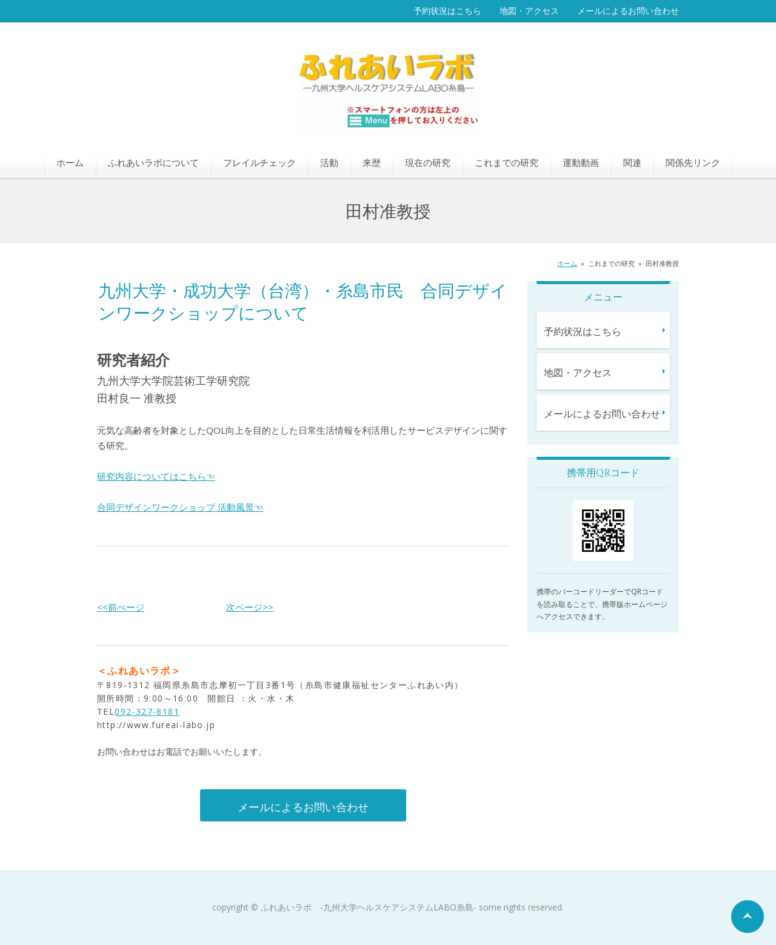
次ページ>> (249, 607)
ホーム (70, 162)
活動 (329, 162)
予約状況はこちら (447, 10)
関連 (632, 162)
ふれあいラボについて (153, 162)
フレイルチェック (259, 162)
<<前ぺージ (120, 607)
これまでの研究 (506, 162)
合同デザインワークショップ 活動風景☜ (180, 507)
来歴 (372, 162)
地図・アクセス (529, 10)
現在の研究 (427, 162)
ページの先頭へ (747, 916)
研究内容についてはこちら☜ (156, 476)
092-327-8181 (147, 711)
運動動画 (581, 162)
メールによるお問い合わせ (628, 10)
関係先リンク (693, 162)
